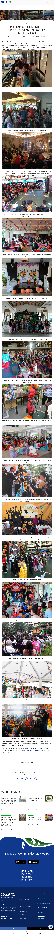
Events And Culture (6, 815)
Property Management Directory (26, 914)
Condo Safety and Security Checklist (25, 907)
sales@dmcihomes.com (42, 910)
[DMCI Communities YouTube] (11, 919)
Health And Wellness (6, 796)
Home (2, 7)
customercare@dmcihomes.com (44, 896)
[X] (40, 928)
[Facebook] (13, 928)
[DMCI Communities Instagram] (5, 919)
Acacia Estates (31, 796)
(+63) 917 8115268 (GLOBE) (43, 903)
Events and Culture (23, 896)
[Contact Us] (47, 2)
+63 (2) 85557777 (41, 912)
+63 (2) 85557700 (41, 898)
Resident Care (22, 918)
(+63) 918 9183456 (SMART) (43, 901)
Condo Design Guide (23, 911)
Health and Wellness (24, 899)
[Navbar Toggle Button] (51, 2)
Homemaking (31, 815)
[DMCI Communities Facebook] (2, 919)
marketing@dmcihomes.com (33, 750)
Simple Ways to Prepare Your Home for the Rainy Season (35, 819)
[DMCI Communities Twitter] (8, 919)
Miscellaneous (27, 23)
